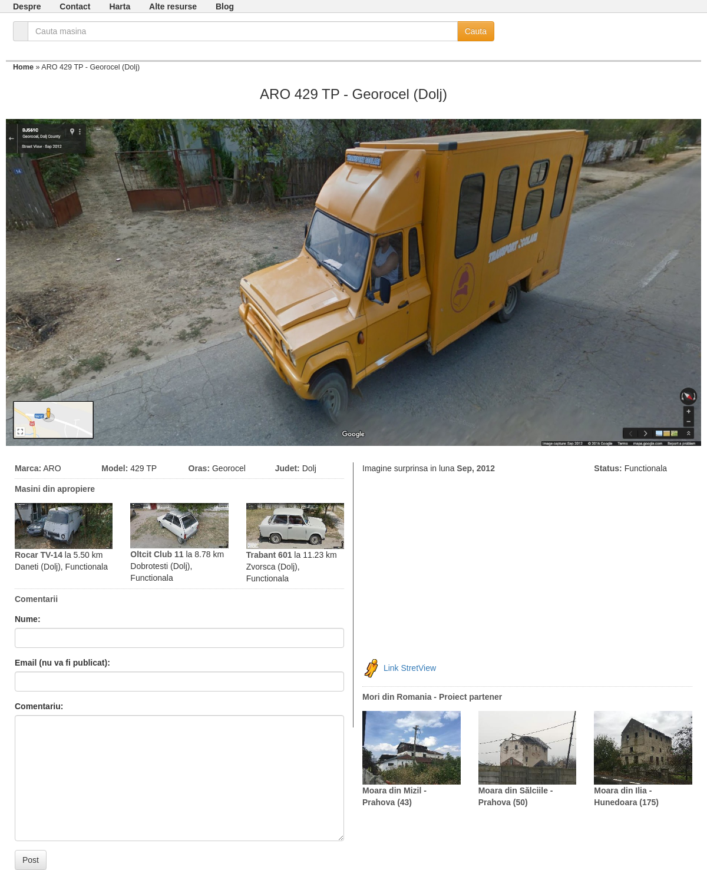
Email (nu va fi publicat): (62, 662)
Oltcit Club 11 (156, 554)
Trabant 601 (269, 555)
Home (23, 67)
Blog (225, 6)
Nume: (28, 619)
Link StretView (410, 668)
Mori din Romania (396, 697)
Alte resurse (173, 6)
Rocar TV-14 (38, 555)
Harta (119, 6)
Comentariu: (39, 706)
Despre (27, 6)
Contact (75, 6)
